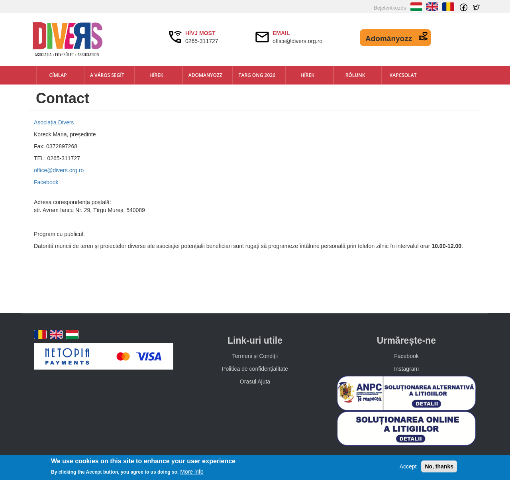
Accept (408, 466)
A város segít (107, 75)
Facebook (46, 182)
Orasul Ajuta (255, 381)
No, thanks (439, 466)
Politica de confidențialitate (255, 369)
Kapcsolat (403, 75)
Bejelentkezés (390, 8)
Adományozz (388, 38)
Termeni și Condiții (255, 356)
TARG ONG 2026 (257, 75)
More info (191, 471)
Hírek (156, 75)
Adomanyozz (205, 75)
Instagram (406, 369)
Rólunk (355, 75)
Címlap (58, 75)
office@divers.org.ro (59, 170)
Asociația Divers (54, 122)
